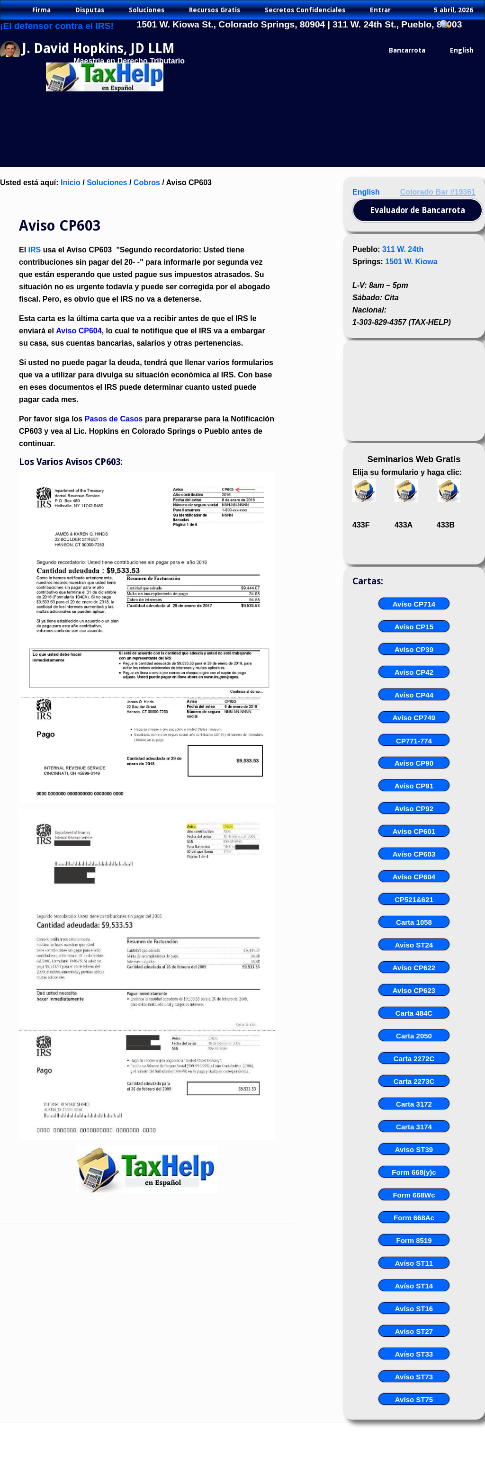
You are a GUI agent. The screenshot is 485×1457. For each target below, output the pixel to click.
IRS (34, 250)
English (366, 192)
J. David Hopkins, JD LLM (98, 48)
